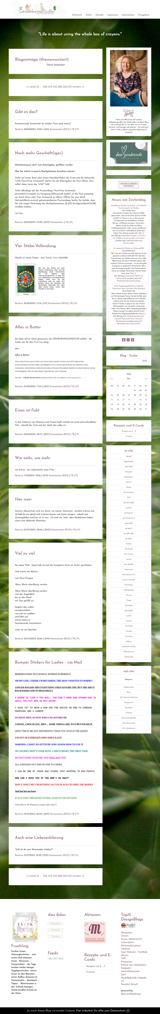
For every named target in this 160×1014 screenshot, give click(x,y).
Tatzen (129, 621)
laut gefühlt (128, 564)
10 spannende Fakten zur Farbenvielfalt (129, 248)
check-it (129, 482)
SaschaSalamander (130, 971)
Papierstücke (129, 687)
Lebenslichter (127, 942)
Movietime (129, 585)
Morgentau (126, 962)
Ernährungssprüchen (73, 378)
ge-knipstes (128, 513)
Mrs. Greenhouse (128, 728)
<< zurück (31, 87)
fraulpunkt (126, 968)
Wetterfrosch (129, 652)
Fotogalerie (143, 15)
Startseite (77, 15)
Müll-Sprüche (129, 590)
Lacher (129, 559)
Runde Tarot (52, 258)
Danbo (128, 487)
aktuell (128, 456)
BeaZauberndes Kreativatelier (128, 281)
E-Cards (129, 436)
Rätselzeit (129, 605)
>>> (146, 379)
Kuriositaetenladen (129, 718)
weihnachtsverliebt (129, 647)
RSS (66, 129)
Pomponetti (128, 703)
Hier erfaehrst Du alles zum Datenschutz (100, 1010)
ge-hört (129, 508)
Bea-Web (128, 467)
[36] (65, 87)
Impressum (112, 15)
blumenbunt (128, 477)
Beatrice (19, 129)
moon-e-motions (128, 580)
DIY (128, 497)
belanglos (128, 472)
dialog (22, 470)
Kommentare (56, 129)
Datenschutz (128, 15)
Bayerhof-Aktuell (129, 984)
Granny (129, 544)
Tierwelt (129, 631)
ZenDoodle (128, 657)
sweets (128, 616)
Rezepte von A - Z (129, 431)
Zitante (124, 936)
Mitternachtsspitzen (131, 946)
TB (73, 129)
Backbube (129, 708)
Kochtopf (128, 549)
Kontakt (100, 15)
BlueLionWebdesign (131, 994)
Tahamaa (125, 949)
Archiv (89, 15)
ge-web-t (128, 539)
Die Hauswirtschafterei (129, 697)
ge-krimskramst (129, 518)
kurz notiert (128, 554)
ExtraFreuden (129, 503)
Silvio (129, 692)
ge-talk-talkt (129, 533)
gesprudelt (129, 523)
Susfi (123, 974)
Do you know (129, 492)
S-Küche (129, 713)
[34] (55, 87)
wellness (129, 641)
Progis (128, 600)
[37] (70, 87)
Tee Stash (129, 626)
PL (77, 129)
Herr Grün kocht (128, 723)
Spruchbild (129, 611)
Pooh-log (38, 342)
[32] (45, 87)
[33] (50, 87)
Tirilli (123, 958)
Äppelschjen (128, 461)
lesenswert (129, 569)
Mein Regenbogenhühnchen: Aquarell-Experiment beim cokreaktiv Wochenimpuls (129, 318)
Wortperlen (126, 933)
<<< (111, 379)
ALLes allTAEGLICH (131, 939)
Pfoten (129, 595)
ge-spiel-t (128, 528)
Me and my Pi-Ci (128, 575)
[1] (38, 87)
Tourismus (129, 636)
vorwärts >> (78, 87)
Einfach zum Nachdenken (133, 965)
